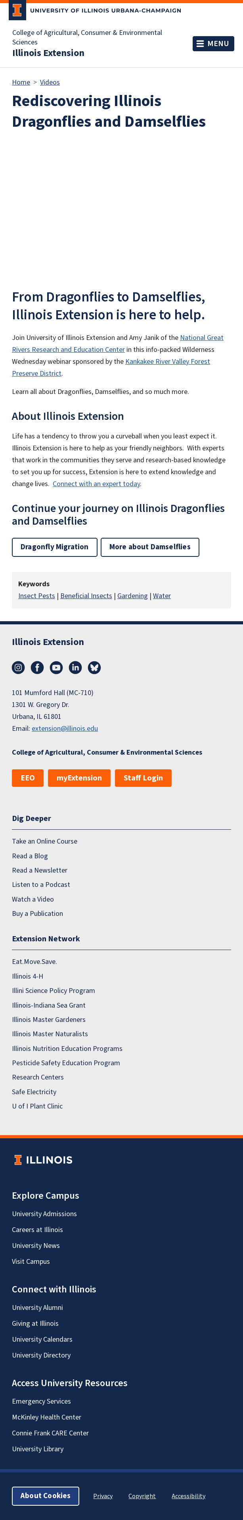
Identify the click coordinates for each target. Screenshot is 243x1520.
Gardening (132, 596)
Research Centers (38, 1078)
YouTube (56, 667)
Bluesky (94, 667)
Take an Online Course (44, 841)
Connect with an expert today (96, 484)
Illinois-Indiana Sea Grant (49, 1005)
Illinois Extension (48, 53)
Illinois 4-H (27, 976)
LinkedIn (75, 667)
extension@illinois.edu (65, 729)
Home (21, 82)
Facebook (37, 667)
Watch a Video (33, 899)
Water (162, 596)
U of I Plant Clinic (37, 1106)
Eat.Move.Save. (34, 962)
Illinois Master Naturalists (50, 1034)
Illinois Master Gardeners (49, 1020)
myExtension (79, 778)
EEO (28, 778)
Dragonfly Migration (55, 547)
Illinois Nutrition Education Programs (67, 1049)
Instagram (18, 667)
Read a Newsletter (39, 870)
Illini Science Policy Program (53, 991)
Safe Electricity (34, 1092)
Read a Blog (30, 856)
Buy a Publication (37, 914)
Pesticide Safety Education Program (66, 1063)
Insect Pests (36, 596)
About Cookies (46, 1496)
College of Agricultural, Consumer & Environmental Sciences (87, 37)
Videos (50, 82)
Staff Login (143, 778)
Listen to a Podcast (41, 885)
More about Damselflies (150, 547)
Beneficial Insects (86, 596)
